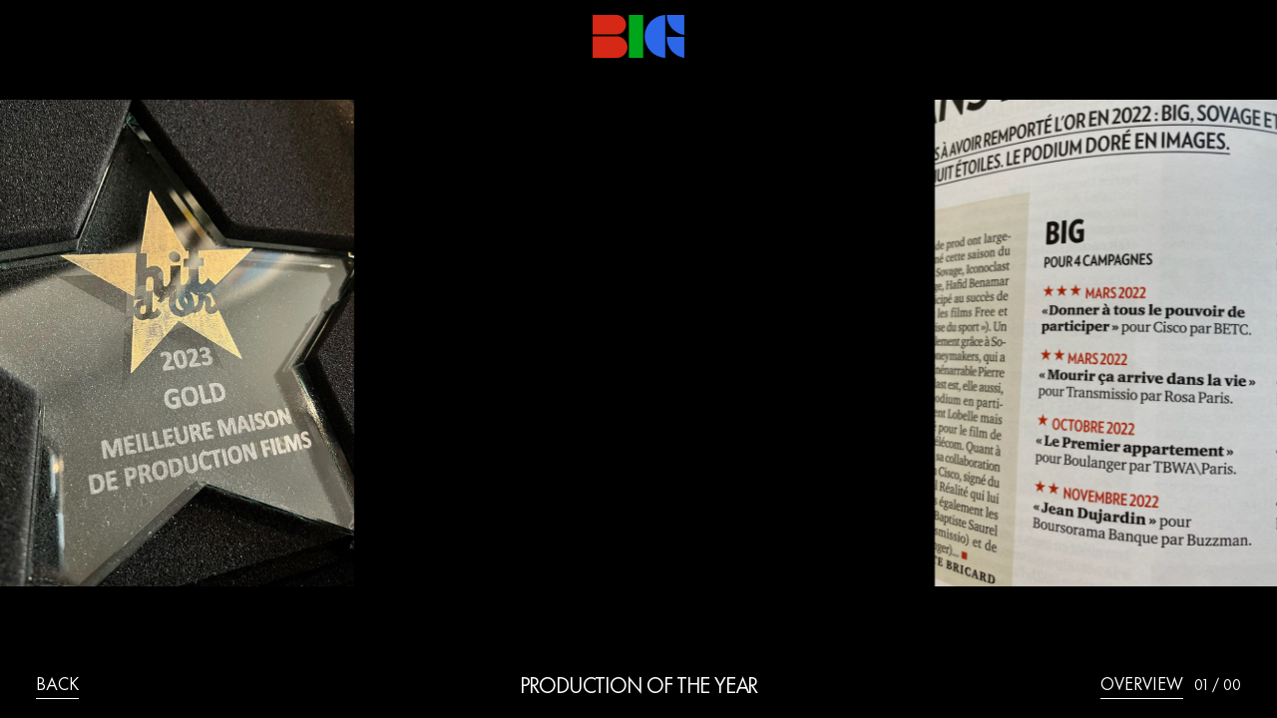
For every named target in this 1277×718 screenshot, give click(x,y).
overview (1141, 686)
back (57, 686)
